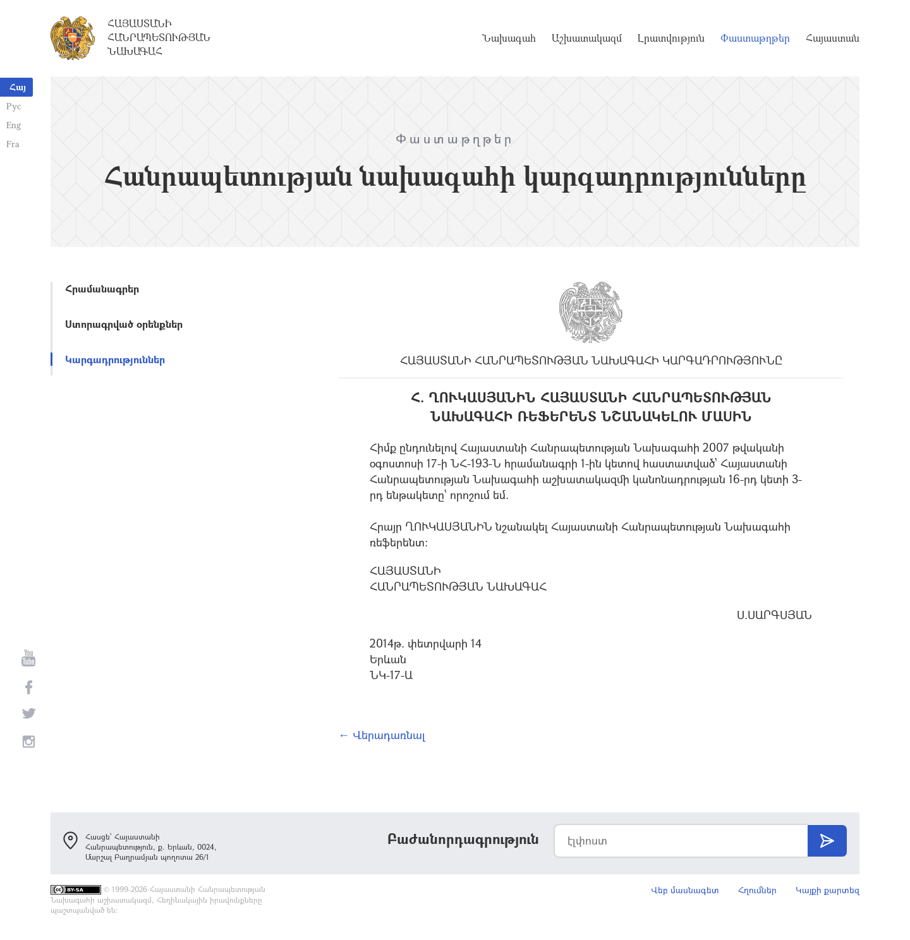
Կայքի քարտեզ (827, 890)
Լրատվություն (671, 38)
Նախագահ (509, 38)
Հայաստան (832, 38)
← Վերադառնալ (381, 734)
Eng (13, 125)
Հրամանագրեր (102, 288)
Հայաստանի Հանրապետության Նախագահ (158, 37)
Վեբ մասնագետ (685, 890)
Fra (13, 144)
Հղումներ (757, 890)
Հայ (17, 87)
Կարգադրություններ (115, 359)
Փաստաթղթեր (755, 38)
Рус (13, 106)
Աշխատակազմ (587, 38)
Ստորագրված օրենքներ (124, 323)
